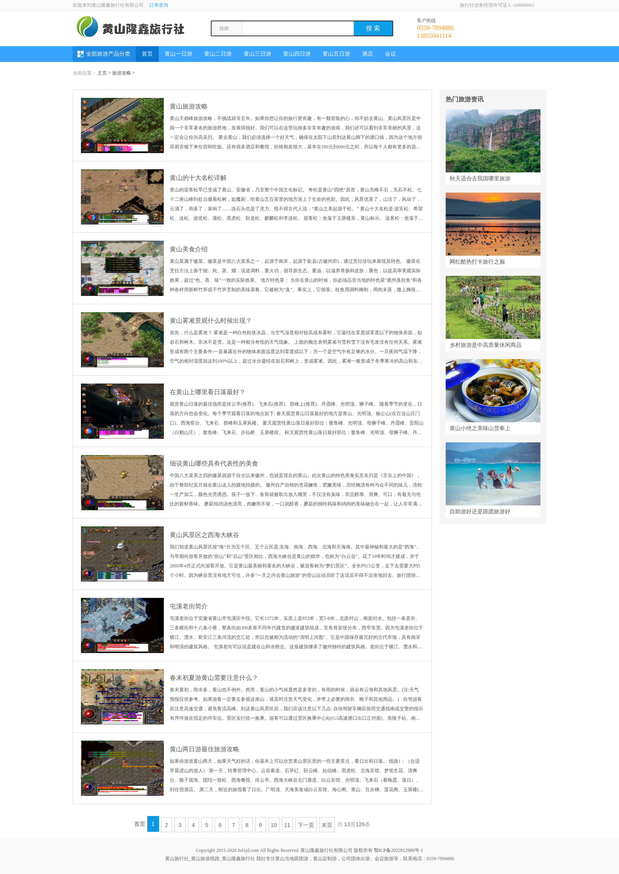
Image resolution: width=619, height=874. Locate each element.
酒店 (367, 54)
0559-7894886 (435, 27)
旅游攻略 (121, 73)
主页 (102, 73)
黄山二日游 (218, 54)
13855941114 (434, 35)
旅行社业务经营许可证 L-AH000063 (497, 5)
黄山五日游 (336, 54)
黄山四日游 (297, 54)
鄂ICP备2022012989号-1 (398, 850)
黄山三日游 (257, 54)
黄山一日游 (178, 54)
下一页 (306, 825)
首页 (147, 54)
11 (287, 825)
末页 (326, 825)
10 (274, 825)
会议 (390, 54)
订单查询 (158, 5)
